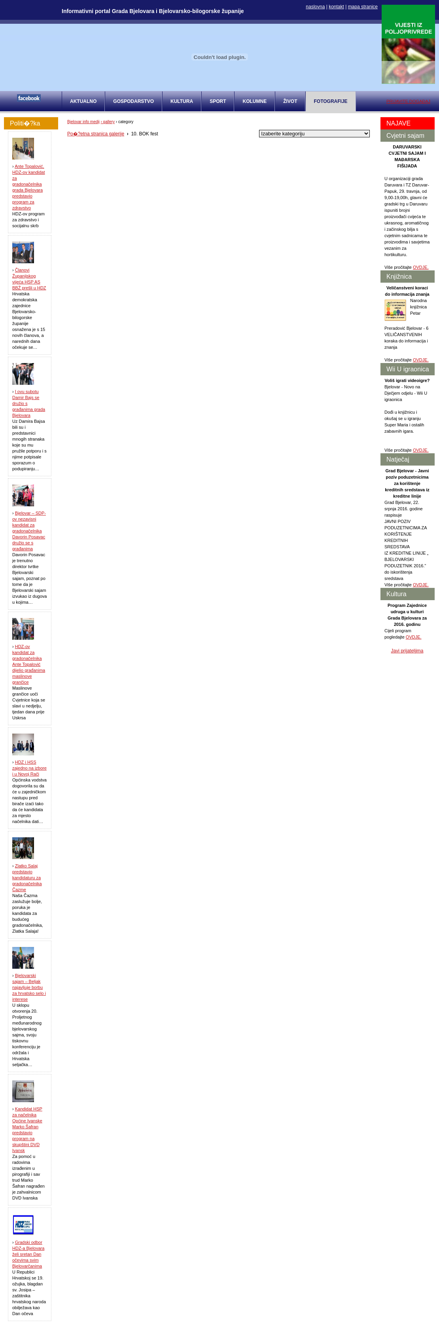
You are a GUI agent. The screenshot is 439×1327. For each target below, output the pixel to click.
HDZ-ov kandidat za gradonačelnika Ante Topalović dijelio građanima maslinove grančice (28, 664)
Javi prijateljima (407, 651)
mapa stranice (363, 7)
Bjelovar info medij (83, 122)
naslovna (315, 7)
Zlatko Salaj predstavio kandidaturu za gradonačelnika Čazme (27, 877)
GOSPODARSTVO (133, 101)
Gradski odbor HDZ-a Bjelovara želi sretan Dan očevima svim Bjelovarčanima (28, 1254)
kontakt (336, 7)
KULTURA (181, 101)
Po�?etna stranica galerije (95, 134)
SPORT (218, 101)
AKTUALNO (83, 101)
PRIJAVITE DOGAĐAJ (408, 101)
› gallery (108, 122)
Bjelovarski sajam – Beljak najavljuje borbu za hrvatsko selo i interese (29, 987)
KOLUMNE (254, 101)
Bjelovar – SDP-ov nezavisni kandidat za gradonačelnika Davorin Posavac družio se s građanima (29, 531)
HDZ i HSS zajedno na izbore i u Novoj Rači (29, 768)
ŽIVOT (290, 101)
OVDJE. (421, 267)
